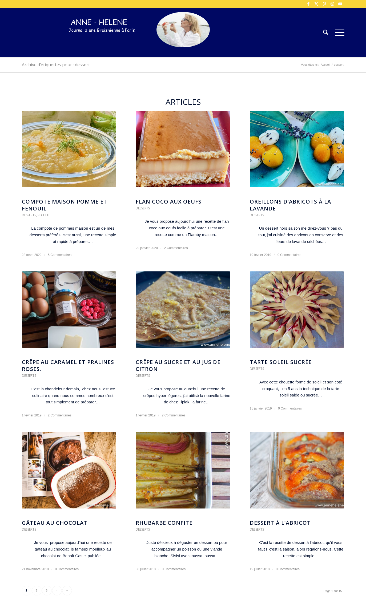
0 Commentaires (289, 255)
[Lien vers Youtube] (340, 4)
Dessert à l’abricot (280, 522)
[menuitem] (326, 32)
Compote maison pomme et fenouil (64, 205)
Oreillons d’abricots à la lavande (290, 205)
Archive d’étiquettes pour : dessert (56, 65)
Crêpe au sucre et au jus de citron (178, 365)
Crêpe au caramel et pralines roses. (68, 365)
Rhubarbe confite (164, 522)
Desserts (29, 215)
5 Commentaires (59, 255)
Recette (44, 215)
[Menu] (338, 32)
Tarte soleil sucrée (281, 362)
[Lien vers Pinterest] (324, 4)
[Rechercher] (326, 32)
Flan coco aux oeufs (169, 201)
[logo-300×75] (102, 40)
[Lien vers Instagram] (332, 4)
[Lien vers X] (316, 4)
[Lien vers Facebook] (308, 4)
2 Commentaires (176, 248)
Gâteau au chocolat (54, 522)
